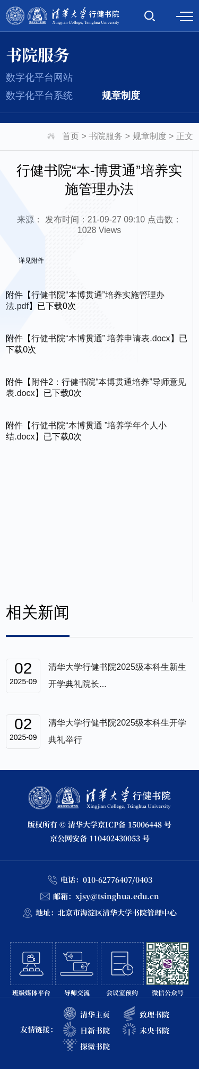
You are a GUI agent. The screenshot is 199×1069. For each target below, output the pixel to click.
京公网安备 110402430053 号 (100, 838)
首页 (70, 136)
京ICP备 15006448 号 (134, 824)
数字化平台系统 (39, 95)
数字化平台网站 (39, 77)
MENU (184, 16)
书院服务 (106, 136)
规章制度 (121, 95)
